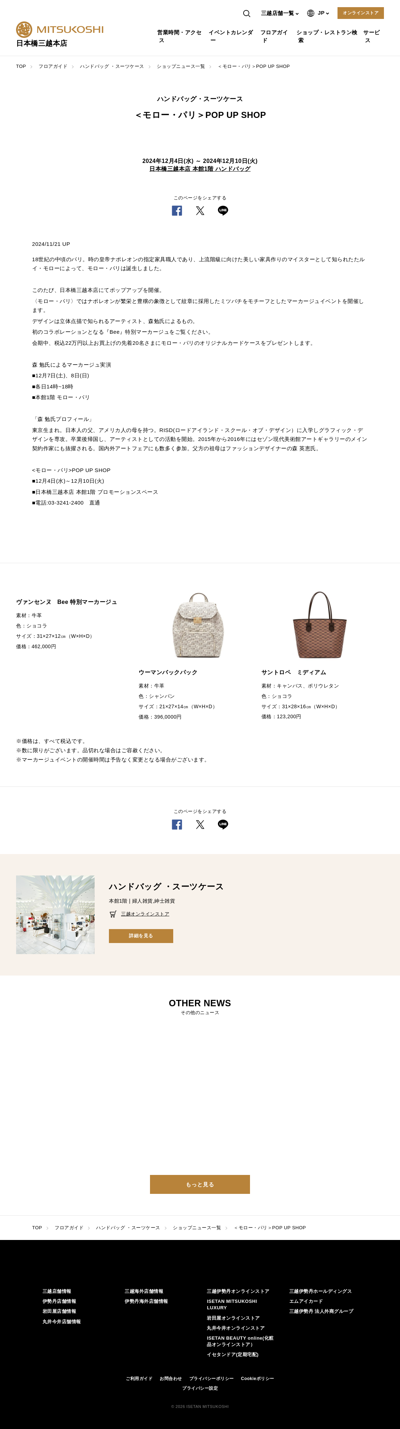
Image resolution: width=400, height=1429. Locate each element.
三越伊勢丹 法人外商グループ (321, 1311)
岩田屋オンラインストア (233, 1318)
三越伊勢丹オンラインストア (238, 1291)
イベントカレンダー (231, 36)
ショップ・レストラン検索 (328, 36)
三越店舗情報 (56, 1291)
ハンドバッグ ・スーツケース (112, 66)
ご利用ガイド (139, 1378)
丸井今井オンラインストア (236, 1328)
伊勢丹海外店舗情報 (146, 1301)
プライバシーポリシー (211, 1378)
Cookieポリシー (257, 1378)
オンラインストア (361, 12)
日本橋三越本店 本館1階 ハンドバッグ (199, 169)
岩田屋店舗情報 (59, 1311)
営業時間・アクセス (180, 36)
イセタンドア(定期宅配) (233, 1354)
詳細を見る (141, 935)
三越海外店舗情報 (144, 1291)
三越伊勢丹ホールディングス (320, 1291)
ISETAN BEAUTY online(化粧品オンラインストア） (240, 1341)
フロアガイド (275, 36)
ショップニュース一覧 (181, 66)
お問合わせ (171, 1378)
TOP (21, 66)
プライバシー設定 (200, 1388)
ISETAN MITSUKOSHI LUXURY (232, 1304)
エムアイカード (306, 1301)
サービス (372, 36)
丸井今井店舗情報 (61, 1321)
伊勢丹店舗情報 (59, 1301)
